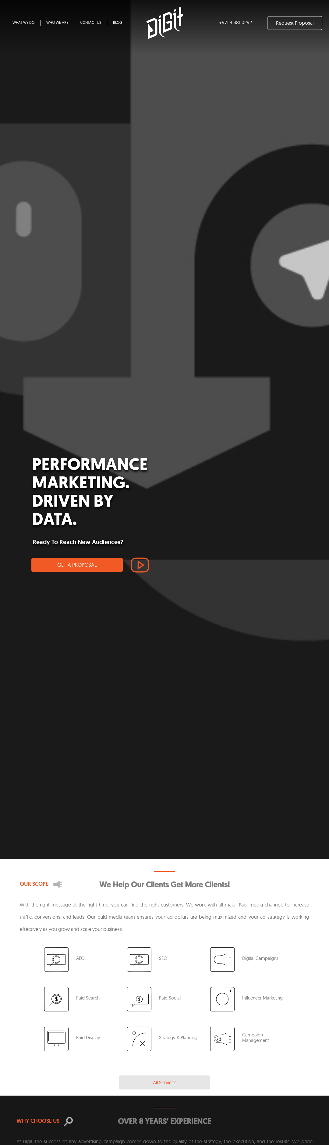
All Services (164, 1082)
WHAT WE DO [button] (23, 22)
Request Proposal (294, 23)
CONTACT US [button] (90, 22)
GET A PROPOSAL (77, 565)
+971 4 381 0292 (235, 22)
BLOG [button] (117, 22)
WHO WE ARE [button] (57, 22)
